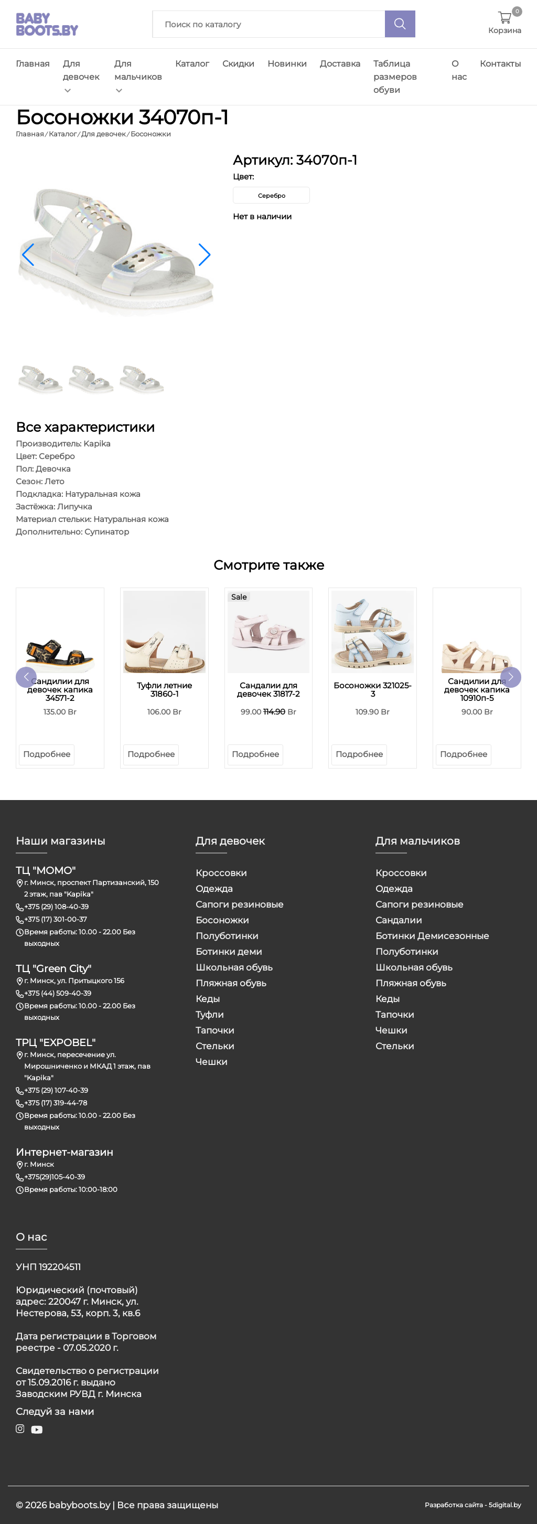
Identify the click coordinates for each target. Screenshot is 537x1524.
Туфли (210, 1014)
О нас (459, 70)
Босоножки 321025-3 (373, 689)
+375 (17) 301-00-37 (55, 919)
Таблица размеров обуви (395, 77)
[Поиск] (400, 23)
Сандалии (398, 920)
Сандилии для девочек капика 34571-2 (60, 689)
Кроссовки (221, 873)
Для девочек (81, 76)
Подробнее (46, 754)
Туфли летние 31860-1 (164, 689)
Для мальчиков (138, 76)
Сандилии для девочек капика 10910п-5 (477, 689)
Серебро (271, 195)
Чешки (212, 1062)
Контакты (500, 64)
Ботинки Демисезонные (432, 936)
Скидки (238, 64)
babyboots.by (79, 1505)
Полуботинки (227, 936)
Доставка (340, 64)
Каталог (192, 64)
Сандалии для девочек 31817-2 (268, 689)
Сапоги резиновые (240, 904)
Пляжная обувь (231, 983)
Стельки (215, 1046)
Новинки (287, 64)
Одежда (214, 888)
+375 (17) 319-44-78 (55, 1103)
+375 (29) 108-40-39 (56, 906)
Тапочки (215, 1030)
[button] (205, 255)
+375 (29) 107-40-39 (56, 1090)
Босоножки (222, 920)
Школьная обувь (234, 967)
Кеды (208, 999)
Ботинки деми (229, 951)
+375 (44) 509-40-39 (57, 993)
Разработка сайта (454, 1505)
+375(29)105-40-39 (54, 1177)
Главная (33, 64)
